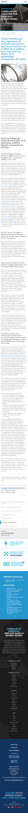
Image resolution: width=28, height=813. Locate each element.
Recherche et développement (9, 522)
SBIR (23, 163)
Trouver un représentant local (14, 780)
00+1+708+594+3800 (14, 798)
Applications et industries (8, 514)
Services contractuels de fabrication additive (12, 511)
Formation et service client (8, 526)
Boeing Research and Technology (18, 185)
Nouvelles (14, 747)
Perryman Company (6, 218)
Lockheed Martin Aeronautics (12, 180)
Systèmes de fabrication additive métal (11, 507)
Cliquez (10, 793)
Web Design (21, 805)
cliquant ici (14, 654)
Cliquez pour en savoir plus (13, 488)
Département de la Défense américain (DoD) (12, 272)
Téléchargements (14, 750)
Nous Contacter (14, 766)
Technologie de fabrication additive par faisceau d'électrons (13, 502)
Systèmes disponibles (7, 518)
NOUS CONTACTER (8, 24)
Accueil (2, 32)
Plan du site (6, 805)
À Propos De (14, 744)
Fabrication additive (11, 32)
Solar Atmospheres (16, 221)
